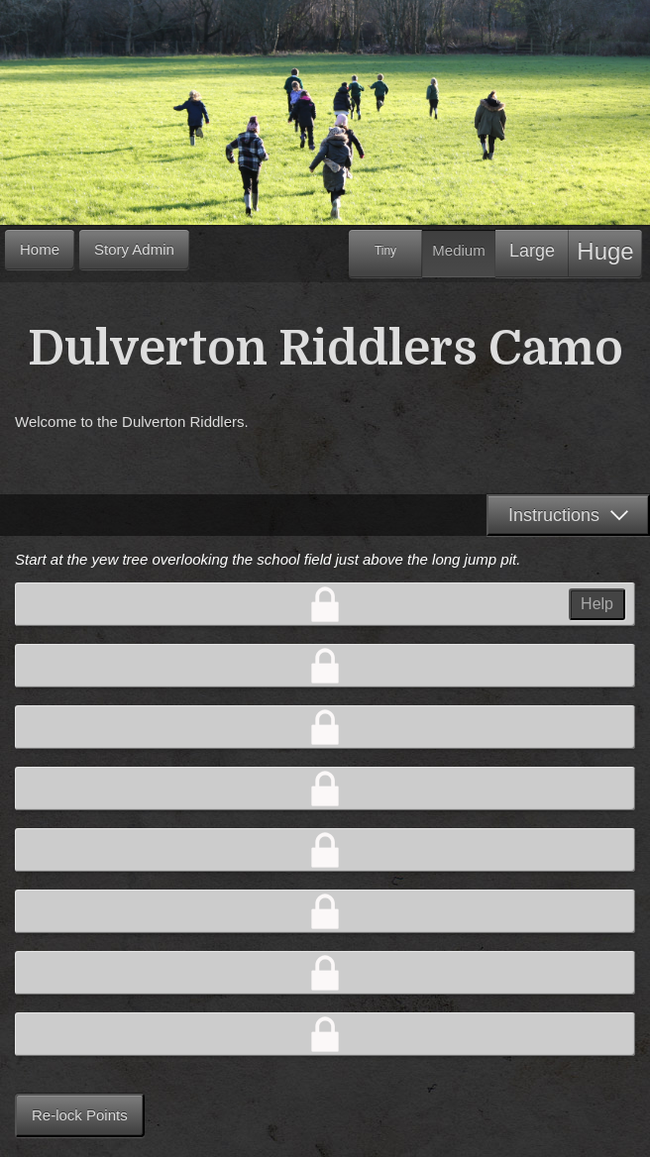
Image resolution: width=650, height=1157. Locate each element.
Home (39, 249)
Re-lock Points (80, 1114)
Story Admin (134, 249)
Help (597, 603)
